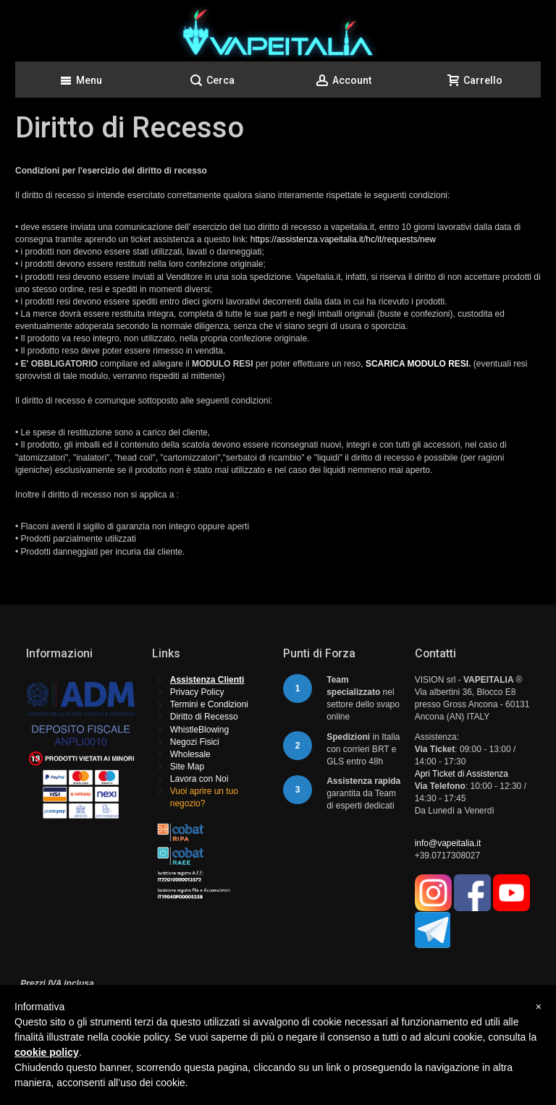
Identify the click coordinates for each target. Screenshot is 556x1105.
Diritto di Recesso (204, 717)
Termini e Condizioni (209, 704)
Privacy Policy (197, 692)
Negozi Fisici (194, 742)
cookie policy (46, 1052)
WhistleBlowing (199, 730)
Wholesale (190, 754)
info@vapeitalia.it (448, 843)
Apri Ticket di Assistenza (461, 774)
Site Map (187, 766)
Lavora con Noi (199, 779)
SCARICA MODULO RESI (417, 364)
